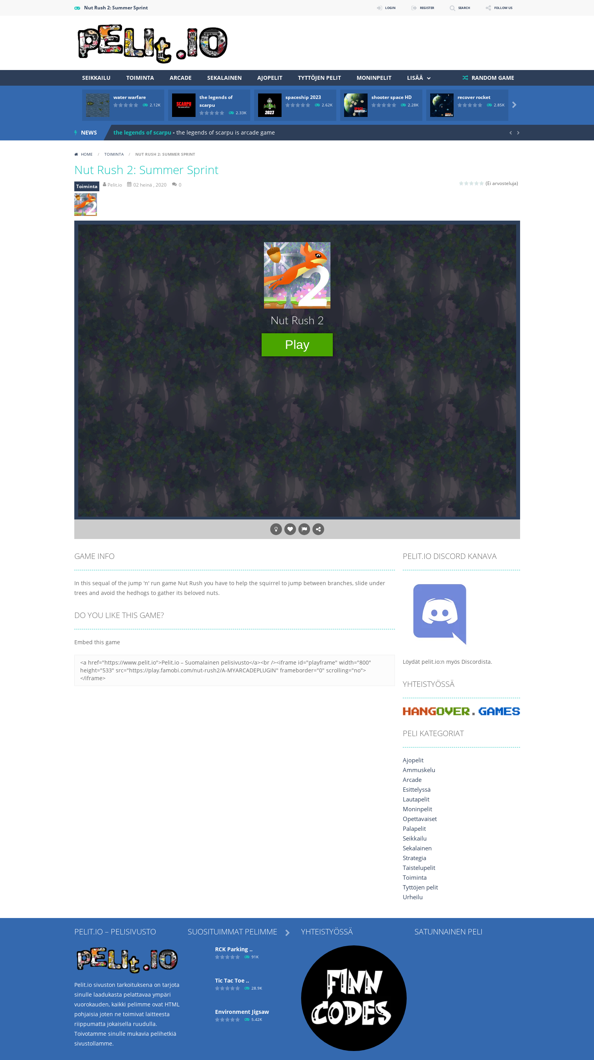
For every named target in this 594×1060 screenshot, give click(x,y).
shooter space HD (391, 97)
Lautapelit (416, 799)
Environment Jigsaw (242, 1011)
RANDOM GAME (492, 77)
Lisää (415, 77)
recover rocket (474, 97)
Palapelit (414, 828)
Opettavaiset (419, 819)
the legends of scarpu (142, 132)
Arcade (181, 77)
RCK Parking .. (234, 949)
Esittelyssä (416, 789)
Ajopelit (269, 77)
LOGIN (362, 7)
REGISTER (406, 7)
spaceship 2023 (303, 97)
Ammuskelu (418, 770)
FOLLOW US (498, 7)
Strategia (414, 858)
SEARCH (450, 7)
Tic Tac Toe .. (232, 980)
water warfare (129, 97)
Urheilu (412, 897)
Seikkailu (96, 77)
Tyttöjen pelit (319, 77)
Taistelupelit (419, 867)
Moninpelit (374, 77)
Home (87, 154)
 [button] (304, 529)
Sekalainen (224, 77)
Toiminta (140, 77)
